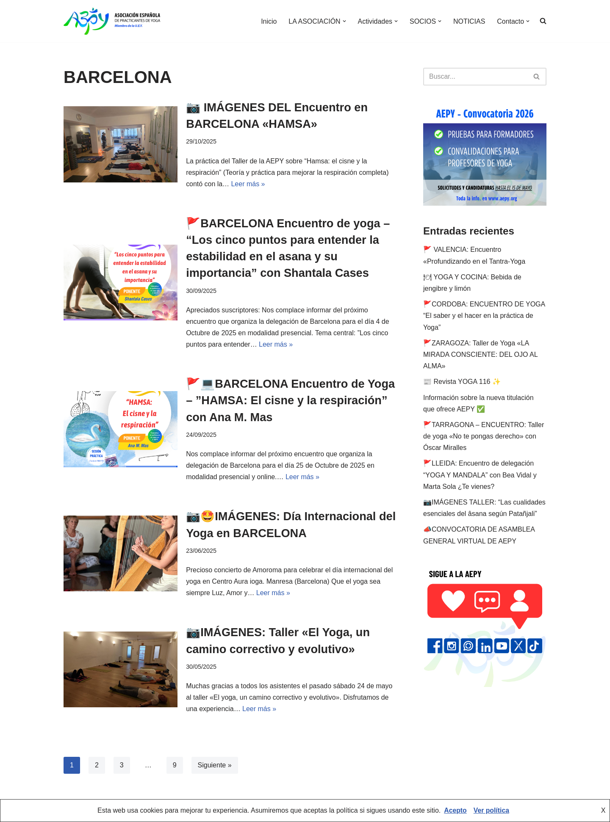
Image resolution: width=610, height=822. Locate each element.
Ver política (492, 810)
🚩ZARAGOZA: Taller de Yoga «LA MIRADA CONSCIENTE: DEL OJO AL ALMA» (480, 354)
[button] (343, 21)
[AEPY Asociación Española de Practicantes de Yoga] (112, 21)
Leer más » (248, 184)
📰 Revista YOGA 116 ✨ (462, 381)
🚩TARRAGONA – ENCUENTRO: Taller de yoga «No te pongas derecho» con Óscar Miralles (483, 436)
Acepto (455, 810)
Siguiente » (215, 766)
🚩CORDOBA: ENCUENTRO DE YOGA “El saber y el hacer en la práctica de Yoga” (484, 316)
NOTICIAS (469, 21)
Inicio (268, 21)
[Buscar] (475, 77)
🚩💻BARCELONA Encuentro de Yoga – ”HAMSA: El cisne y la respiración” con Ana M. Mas (278, 401)
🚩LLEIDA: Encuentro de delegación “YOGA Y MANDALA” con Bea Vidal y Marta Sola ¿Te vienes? (480, 475)
